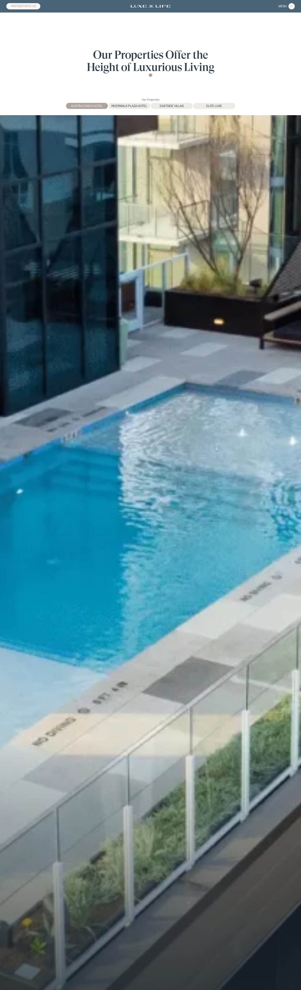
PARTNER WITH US (23, 6)
